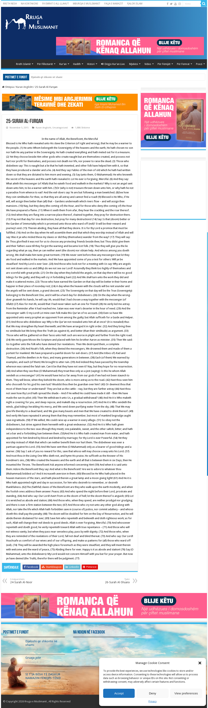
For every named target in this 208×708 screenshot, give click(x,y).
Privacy (152, 701)
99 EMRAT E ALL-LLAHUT (55, 3)
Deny (152, 693)
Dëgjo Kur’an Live (113, 64)
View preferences (186, 693)
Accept (119, 693)
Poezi (199, 64)
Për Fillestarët (45, 64)
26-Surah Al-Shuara (109, 581)
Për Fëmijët (164, 64)
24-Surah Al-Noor (31, 581)
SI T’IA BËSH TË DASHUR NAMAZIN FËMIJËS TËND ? (43, 677)
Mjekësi (133, 64)
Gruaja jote (33, 658)
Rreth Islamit (23, 64)
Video (147, 64)
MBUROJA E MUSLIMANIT (86, 3)
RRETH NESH (10, 3)
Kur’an (63, 64)
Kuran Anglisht (24, 86)
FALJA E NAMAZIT (113, 3)
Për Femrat (183, 64)
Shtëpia (8, 86)
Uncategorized (60, 127)
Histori (91, 64)
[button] (200, 663)
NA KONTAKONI (29, 3)
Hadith (77, 64)
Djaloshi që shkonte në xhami (46, 77)
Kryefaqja (8, 63)
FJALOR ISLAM (134, 3)
